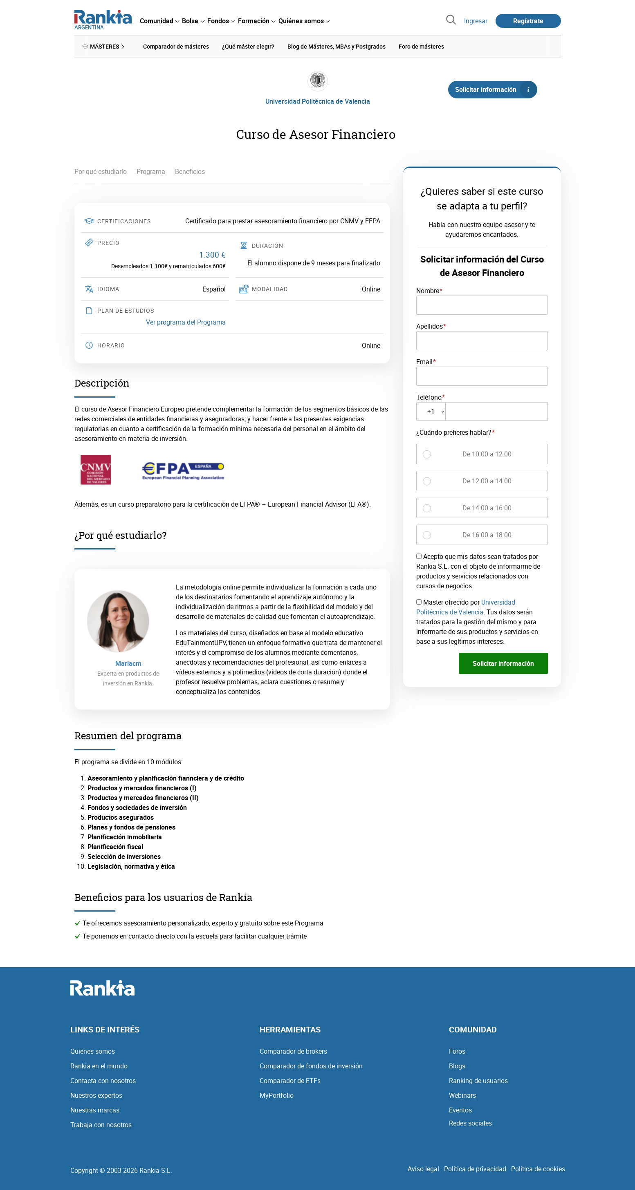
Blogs (457, 1065)
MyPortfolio (277, 1095)
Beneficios (190, 171)
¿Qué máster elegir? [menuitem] (248, 46)
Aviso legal (423, 1168)
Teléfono (429, 396)
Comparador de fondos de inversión (311, 1065)
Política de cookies (538, 1168)
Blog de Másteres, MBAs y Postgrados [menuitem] (336, 46)
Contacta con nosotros (103, 1080)
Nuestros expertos (96, 1095)
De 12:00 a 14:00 (487, 480)
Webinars (462, 1095)
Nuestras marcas (94, 1109)
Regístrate (528, 20)
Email (424, 361)
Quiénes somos (92, 1051)
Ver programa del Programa (186, 321)
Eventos (460, 1109)
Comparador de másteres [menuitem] (176, 46)
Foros (457, 1051)
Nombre (427, 290)
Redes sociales (470, 1123)
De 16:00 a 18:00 (487, 534)
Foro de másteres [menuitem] (421, 46)
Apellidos (429, 325)
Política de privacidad (475, 1168)
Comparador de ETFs (290, 1080)
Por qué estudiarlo (100, 171)
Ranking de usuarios (478, 1080)
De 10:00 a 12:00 (487, 453)
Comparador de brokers (293, 1051)
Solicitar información (496, 89)
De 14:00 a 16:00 (487, 507)
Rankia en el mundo (99, 1065)
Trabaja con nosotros (101, 1124)
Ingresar (475, 20)
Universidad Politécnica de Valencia (317, 101)
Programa (151, 171)
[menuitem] (159, 21)
